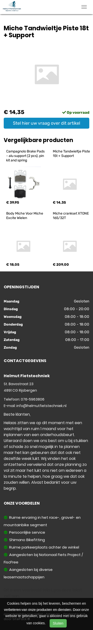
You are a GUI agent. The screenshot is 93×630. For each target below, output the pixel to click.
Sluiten (58, 623)
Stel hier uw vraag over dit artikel (46, 123)
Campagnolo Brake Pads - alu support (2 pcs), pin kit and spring (25, 155)
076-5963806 (32, 399)
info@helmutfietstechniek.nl (41, 405)
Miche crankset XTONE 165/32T (71, 215)
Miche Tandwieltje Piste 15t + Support (72, 153)
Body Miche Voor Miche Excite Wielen (25, 215)
